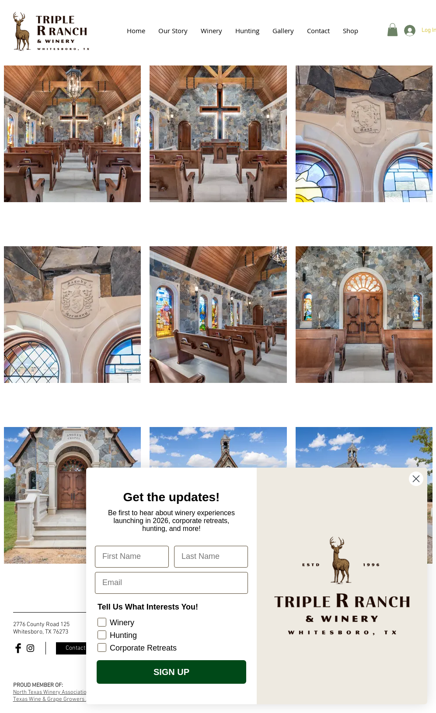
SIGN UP (177, 672)
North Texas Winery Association (51, 692)
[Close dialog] (422, 478)
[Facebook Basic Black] (18, 648)
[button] (283, 30)
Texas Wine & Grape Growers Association (63, 699)
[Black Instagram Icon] (30, 648)
